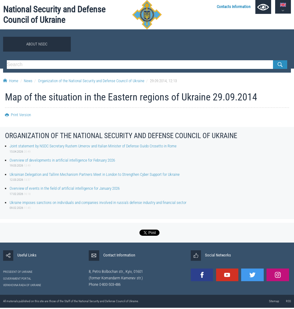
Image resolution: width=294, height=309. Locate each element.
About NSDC (36, 44)
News (28, 80)
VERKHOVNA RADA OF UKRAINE (22, 285)
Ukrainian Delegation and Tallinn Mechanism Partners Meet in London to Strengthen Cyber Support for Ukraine (95, 174)
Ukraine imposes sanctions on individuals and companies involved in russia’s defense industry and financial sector (98, 202)
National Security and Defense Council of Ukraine (54, 14)
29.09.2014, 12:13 (163, 80)
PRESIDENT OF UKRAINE (17, 272)
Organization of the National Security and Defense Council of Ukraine (91, 80)
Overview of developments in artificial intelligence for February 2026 (62, 160)
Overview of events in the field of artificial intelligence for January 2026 (65, 188)
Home (10, 80)
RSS (288, 301)
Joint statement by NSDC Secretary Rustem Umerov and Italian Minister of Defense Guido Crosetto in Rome (93, 146)
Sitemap (274, 301)
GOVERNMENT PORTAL (17, 279)
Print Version (18, 114)
